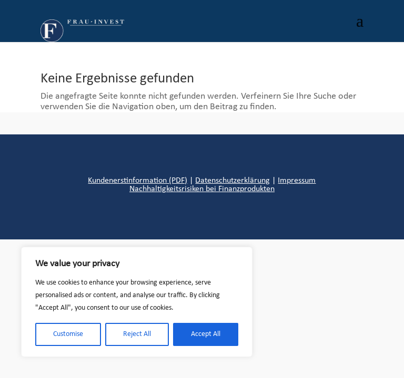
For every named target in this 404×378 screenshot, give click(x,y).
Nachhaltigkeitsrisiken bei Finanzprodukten (202, 189)
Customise (68, 334)
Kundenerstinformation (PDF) (137, 180)
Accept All (205, 334)
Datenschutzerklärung (232, 180)
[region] (136, 302)
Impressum (297, 180)
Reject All (137, 334)
